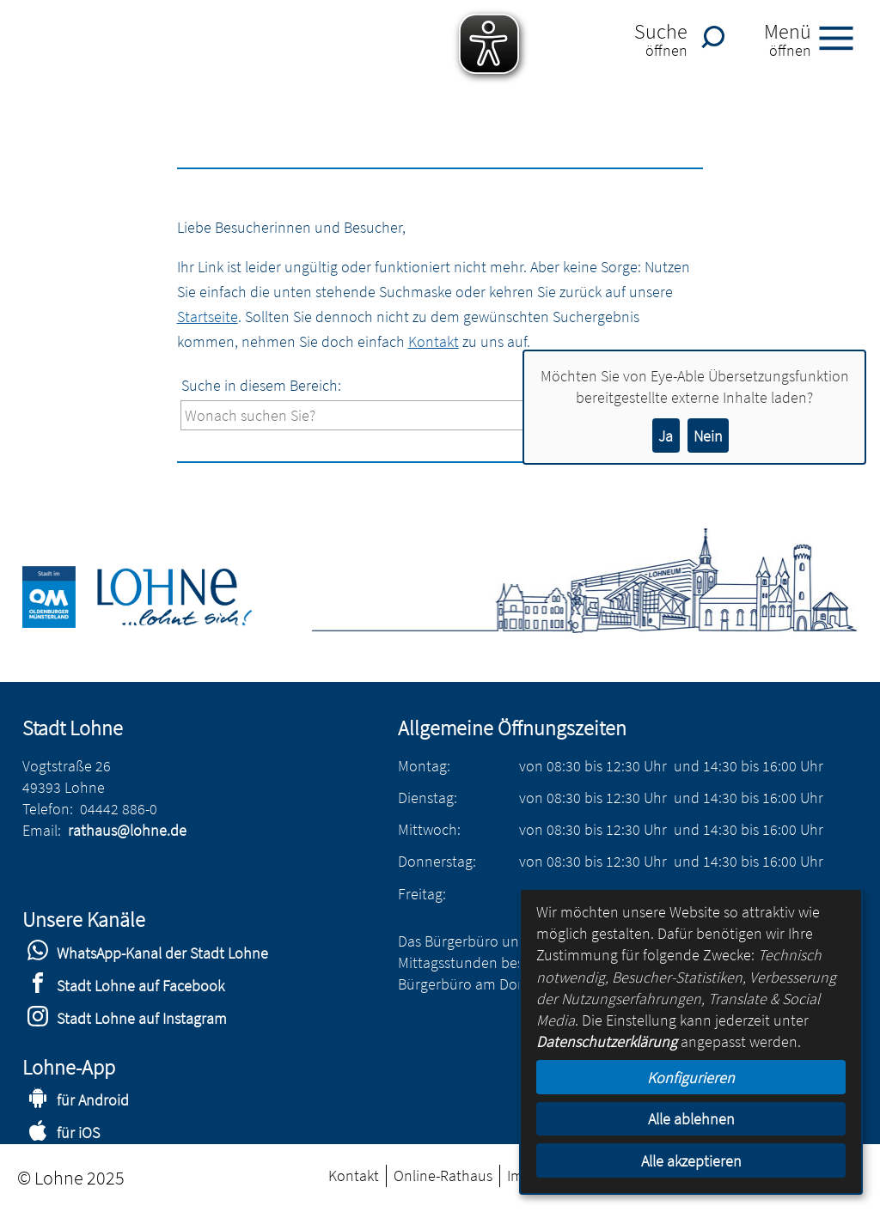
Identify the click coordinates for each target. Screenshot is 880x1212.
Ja (665, 436)
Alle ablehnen (691, 1119)
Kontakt (433, 341)
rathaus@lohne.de (127, 830)
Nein (708, 436)
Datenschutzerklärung (606, 1041)
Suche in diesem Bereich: (261, 385)
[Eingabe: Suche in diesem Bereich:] (451, 415)
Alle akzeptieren (691, 1161)
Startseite (207, 316)
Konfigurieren (691, 1077)
